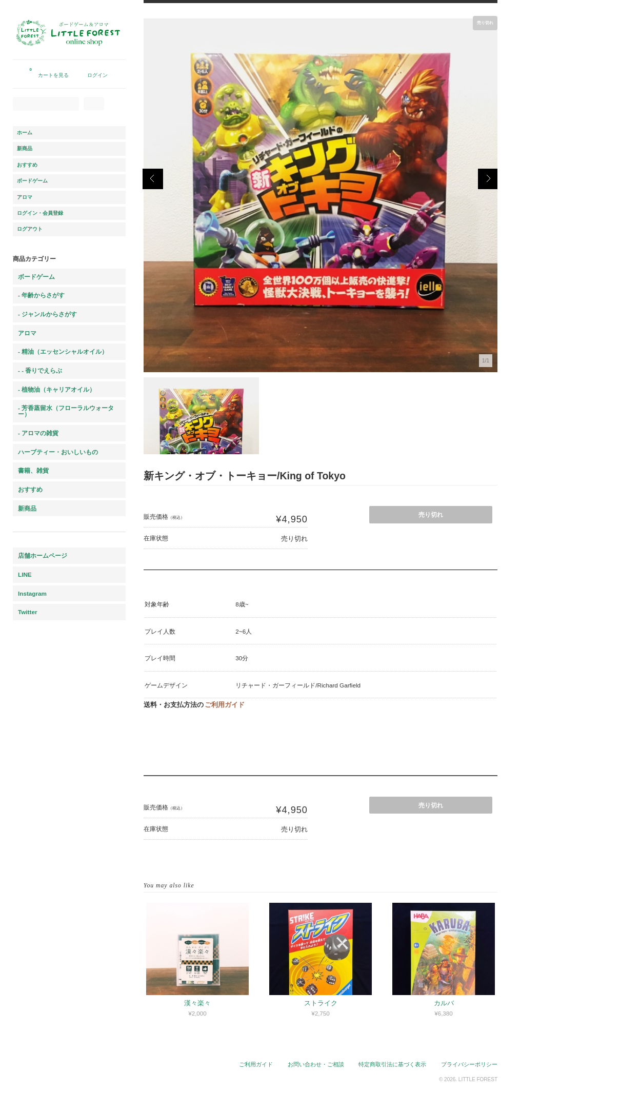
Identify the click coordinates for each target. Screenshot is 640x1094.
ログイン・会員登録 (40, 213)
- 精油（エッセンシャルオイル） (63, 351)
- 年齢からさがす (41, 295)
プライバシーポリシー (469, 1064)
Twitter (27, 612)
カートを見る (49, 71)
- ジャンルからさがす (47, 314)
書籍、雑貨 (33, 470)
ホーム (24, 132)
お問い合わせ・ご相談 (316, 1064)
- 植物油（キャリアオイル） (56, 389)
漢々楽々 (197, 1003)
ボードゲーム (32, 181)
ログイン (97, 75)
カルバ (444, 1003)
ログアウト (30, 229)
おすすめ (27, 165)
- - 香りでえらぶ (40, 370)
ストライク (320, 1003)
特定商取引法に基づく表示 (392, 1064)
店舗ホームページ (42, 555)
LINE (25, 574)
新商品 (24, 148)
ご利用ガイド (225, 704)
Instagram (32, 593)
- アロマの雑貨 (38, 433)
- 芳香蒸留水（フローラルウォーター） (66, 410)
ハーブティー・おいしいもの (58, 452)
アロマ (24, 197)
